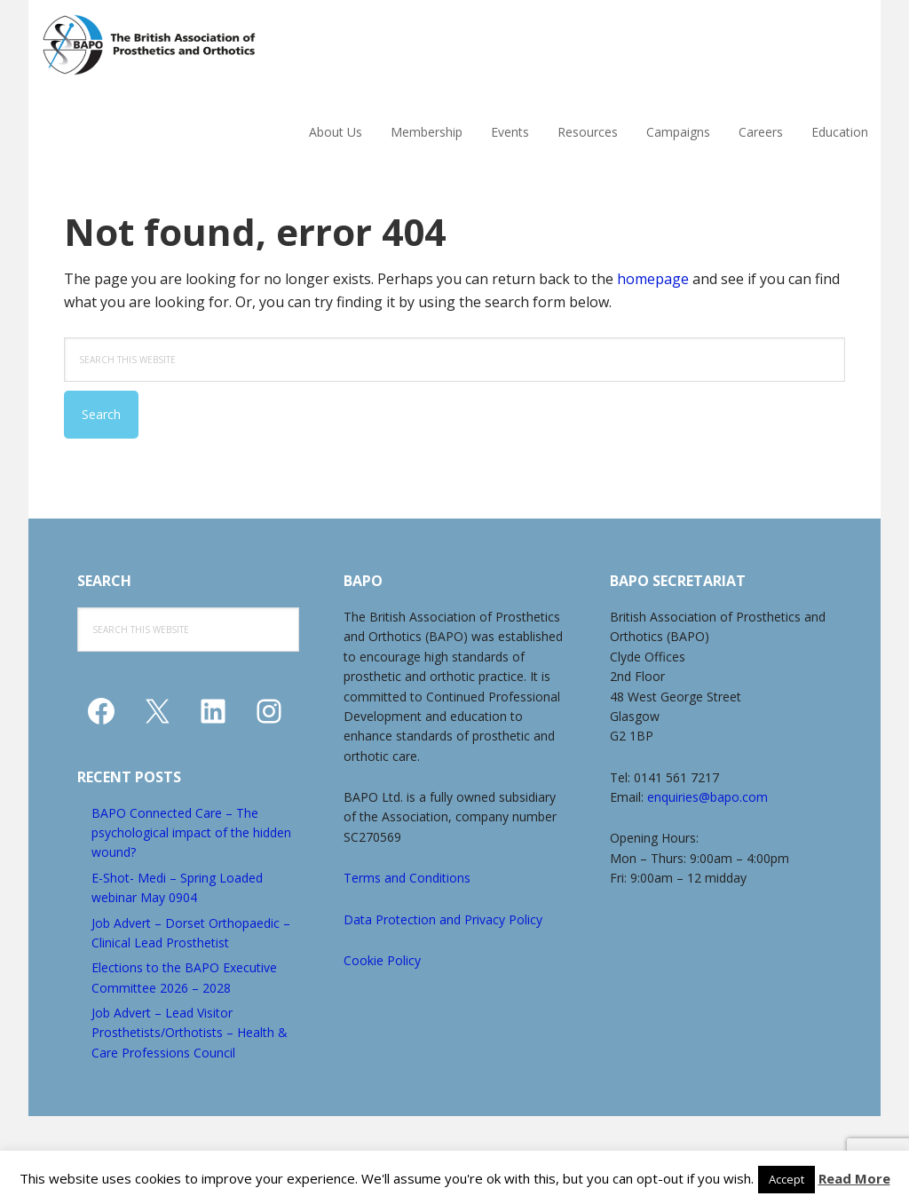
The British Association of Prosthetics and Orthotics (192, 44)
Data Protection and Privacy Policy (443, 919)
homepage (653, 279)
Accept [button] (786, 1179)
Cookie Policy (382, 960)
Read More (854, 1178)
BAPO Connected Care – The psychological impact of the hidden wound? (191, 832)
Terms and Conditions (407, 877)
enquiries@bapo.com (707, 796)
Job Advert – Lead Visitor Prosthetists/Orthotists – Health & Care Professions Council (189, 1032)
